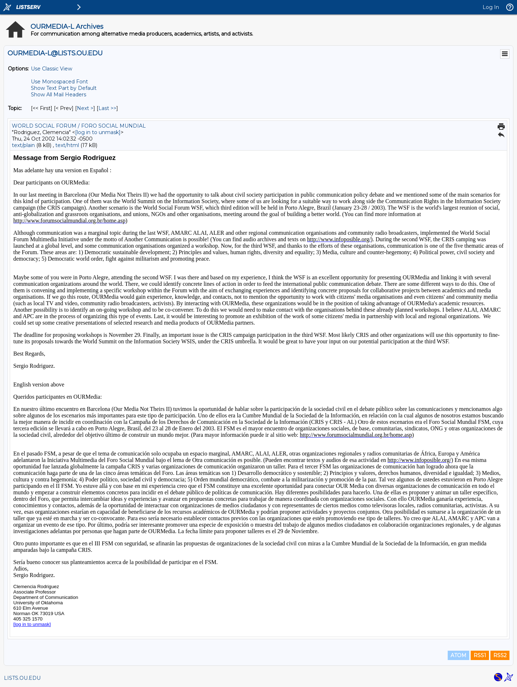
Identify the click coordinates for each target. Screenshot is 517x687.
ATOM (458, 655)
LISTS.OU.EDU (22, 678)
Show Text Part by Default (64, 88)
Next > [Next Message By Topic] (85, 108)
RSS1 (480, 655)
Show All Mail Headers (58, 94)
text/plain (23, 145)
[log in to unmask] (98, 132)
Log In (491, 7)
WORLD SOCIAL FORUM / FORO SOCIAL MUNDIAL (79, 126)
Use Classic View (51, 68)
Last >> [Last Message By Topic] (107, 108)
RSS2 (500, 655)
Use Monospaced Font (59, 81)
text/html (67, 145)
